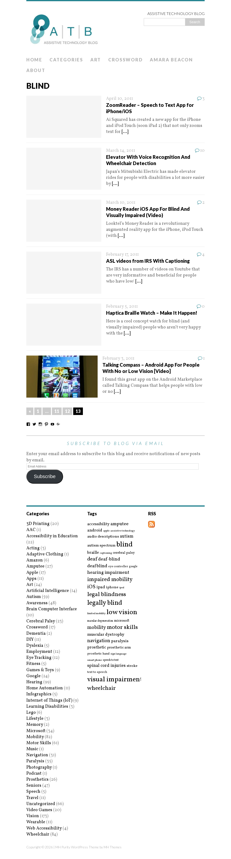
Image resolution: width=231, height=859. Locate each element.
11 (56, 411)
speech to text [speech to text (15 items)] (111, 660)
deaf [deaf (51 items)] (92, 559)
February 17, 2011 (122, 255)
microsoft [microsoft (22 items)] (121, 621)
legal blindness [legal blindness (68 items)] (106, 595)
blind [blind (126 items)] (124, 545)
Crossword (125, 59)
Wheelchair (37, 834)
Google (33, 676)
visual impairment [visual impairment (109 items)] (115, 679)
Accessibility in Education (52, 536)
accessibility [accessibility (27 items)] (98, 524)
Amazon (34, 560)
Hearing (34, 682)
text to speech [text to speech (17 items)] (97, 672)
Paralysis (35, 761)
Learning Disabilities (47, 707)
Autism (33, 597)
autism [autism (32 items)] (126, 536)
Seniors (33, 786)
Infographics (38, 694)
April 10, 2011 (119, 99)
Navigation (37, 755)
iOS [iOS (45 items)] (91, 587)
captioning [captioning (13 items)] (106, 553)
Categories (66, 59)
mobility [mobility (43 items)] (96, 627)
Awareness (37, 603)
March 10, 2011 (120, 203)
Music (32, 749)
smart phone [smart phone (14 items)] (94, 660)
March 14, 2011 (120, 151)
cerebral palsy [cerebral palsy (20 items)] (124, 553)
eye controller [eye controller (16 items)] (118, 566)
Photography (39, 767)
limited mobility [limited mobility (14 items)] (96, 613)
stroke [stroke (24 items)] (132, 666)
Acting (33, 548)
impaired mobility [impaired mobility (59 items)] (109, 579)
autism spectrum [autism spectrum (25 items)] (101, 545)
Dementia (36, 634)
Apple (32, 573)
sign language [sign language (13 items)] (118, 654)
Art (95, 59)
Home (34, 59)
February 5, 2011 (122, 307)
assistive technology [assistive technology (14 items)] (122, 531)
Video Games (39, 810)
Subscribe (45, 476)
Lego (31, 713)
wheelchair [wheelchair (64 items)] (101, 688)
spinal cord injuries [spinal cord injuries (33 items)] (106, 666)
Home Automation (44, 688)
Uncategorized (40, 804)
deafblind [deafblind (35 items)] (97, 566)
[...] (125, 132)
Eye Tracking (38, 658)
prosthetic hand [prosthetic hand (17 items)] (98, 654)
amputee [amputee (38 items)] (119, 524)
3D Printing (38, 524)
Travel (32, 798)
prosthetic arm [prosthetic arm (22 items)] (119, 647)
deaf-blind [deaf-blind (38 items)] (109, 559)
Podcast (34, 774)
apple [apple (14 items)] (106, 531)
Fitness (33, 664)
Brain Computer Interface (51, 609)
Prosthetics (37, 780)
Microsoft (35, 731)
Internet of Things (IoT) (49, 701)
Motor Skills (38, 743)
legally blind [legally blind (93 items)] (104, 603)
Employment (39, 652)
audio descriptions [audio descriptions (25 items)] (103, 536)
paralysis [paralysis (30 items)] (120, 641)
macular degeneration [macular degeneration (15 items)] (100, 621)
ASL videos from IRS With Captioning (148, 261)
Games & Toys (40, 670)
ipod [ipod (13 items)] (121, 588)
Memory (34, 725)
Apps (31, 579)
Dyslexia (34, 646)
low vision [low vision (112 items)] (122, 612)
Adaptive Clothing (44, 554)
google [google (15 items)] (133, 566)
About (35, 70)
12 (67, 411)
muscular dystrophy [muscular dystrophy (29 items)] (105, 635)
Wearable (35, 822)
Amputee (35, 566)
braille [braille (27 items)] (93, 552)
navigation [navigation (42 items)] (98, 641)
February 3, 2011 (118, 359)
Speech (33, 792)
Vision (32, 816)
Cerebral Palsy (40, 621)
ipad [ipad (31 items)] (100, 587)
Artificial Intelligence (47, 591)
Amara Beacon (171, 59)
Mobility (35, 737)
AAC (31, 530)
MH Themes (113, 847)
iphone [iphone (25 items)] (112, 587)
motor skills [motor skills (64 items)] (122, 627)
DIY (30, 640)
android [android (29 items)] (94, 530)
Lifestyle (34, 719)
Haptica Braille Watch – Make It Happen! (151, 313)
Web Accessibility (44, 828)
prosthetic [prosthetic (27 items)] (96, 647)
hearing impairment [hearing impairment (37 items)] (108, 572)
